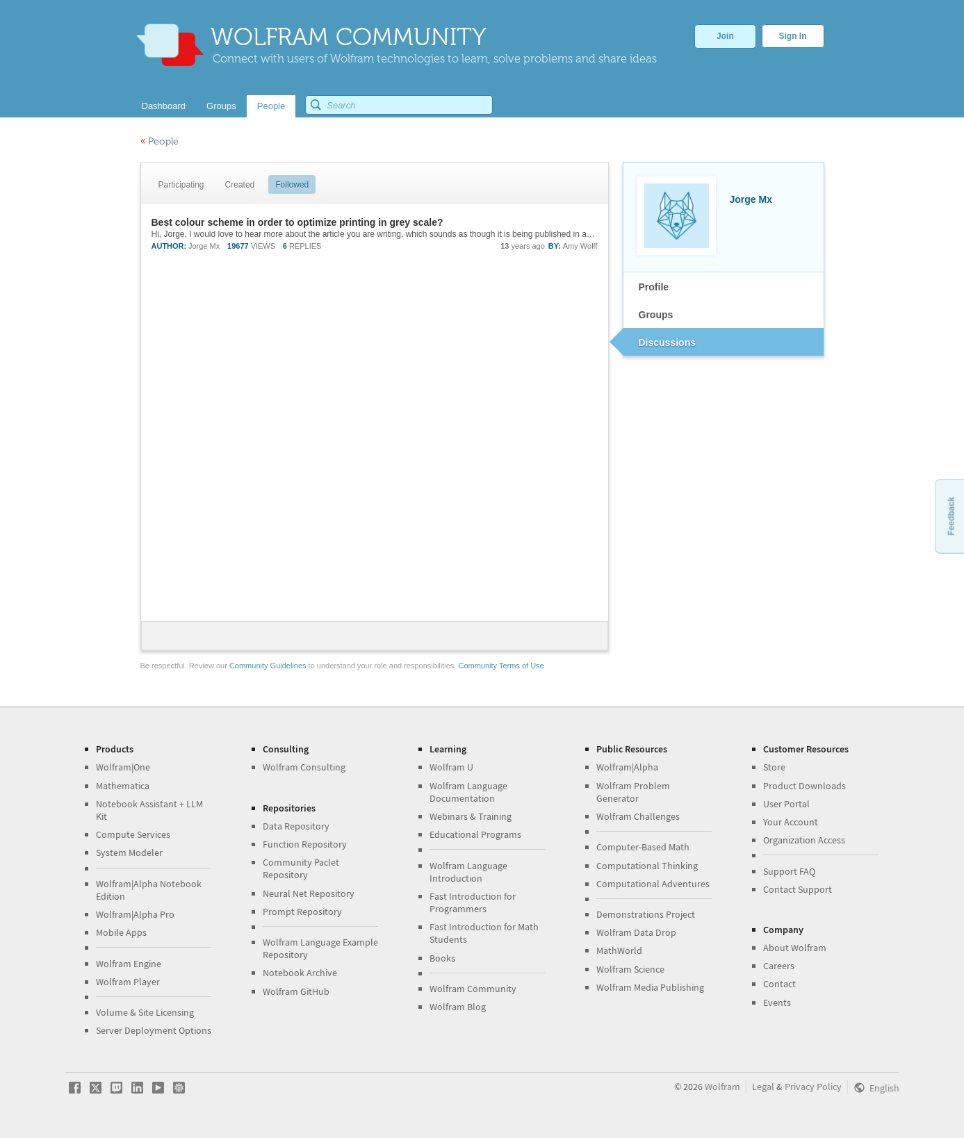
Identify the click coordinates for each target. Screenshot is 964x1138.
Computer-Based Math (642, 847)
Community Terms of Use (501, 665)
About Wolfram (794, 947)
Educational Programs (475, 834)
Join (725, 36)
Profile (654, 286)
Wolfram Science (630, 969)
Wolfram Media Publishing (650, 987)
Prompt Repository (302, 911)
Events (777, 1002)
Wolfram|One (123, 767)
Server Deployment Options (153, 1030)
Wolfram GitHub (296, 991)
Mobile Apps (121, 932)
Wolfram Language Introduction (468, 871)
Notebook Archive (300, 972)
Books (442, 958)
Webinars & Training (471, 816)
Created (240, 185)
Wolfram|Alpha (627, 767)
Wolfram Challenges (638, 816)
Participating (181, 185)
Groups (656, 314)
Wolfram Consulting (304, 767)
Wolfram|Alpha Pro (135, 914)
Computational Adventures (653, 883)
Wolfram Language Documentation (468, 792)
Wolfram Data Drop (636, 932)
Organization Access (804, 840)
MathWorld (619, 950)
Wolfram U (451, 767)
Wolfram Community (473, 988)
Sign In (793, 36)
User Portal (786, 804)
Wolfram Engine (128, 963)
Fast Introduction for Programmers (473, 902)
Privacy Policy (813, 1086)
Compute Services (133, 834)
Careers (778, 965)
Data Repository (296, 826)
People (159, 141)
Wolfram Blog (458, 1006)
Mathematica (122, 786)
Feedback (951, 516)
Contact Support (797, 889)
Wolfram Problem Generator (633, 792)
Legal (763, 1086)
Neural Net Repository (308, 893)
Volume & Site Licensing (145, 1012)
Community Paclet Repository (301, 868)
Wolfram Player (128, 981)
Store (774, 767)
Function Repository (305, 844)
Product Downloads (804, 786)
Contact (779, 984)
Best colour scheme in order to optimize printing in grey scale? (297, 222)
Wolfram (722, 1086)
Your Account (790, 822)
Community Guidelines (268, 665)
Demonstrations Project (645, 914)
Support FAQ (789, 871)
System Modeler (129, 852)
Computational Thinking (647, 865)
